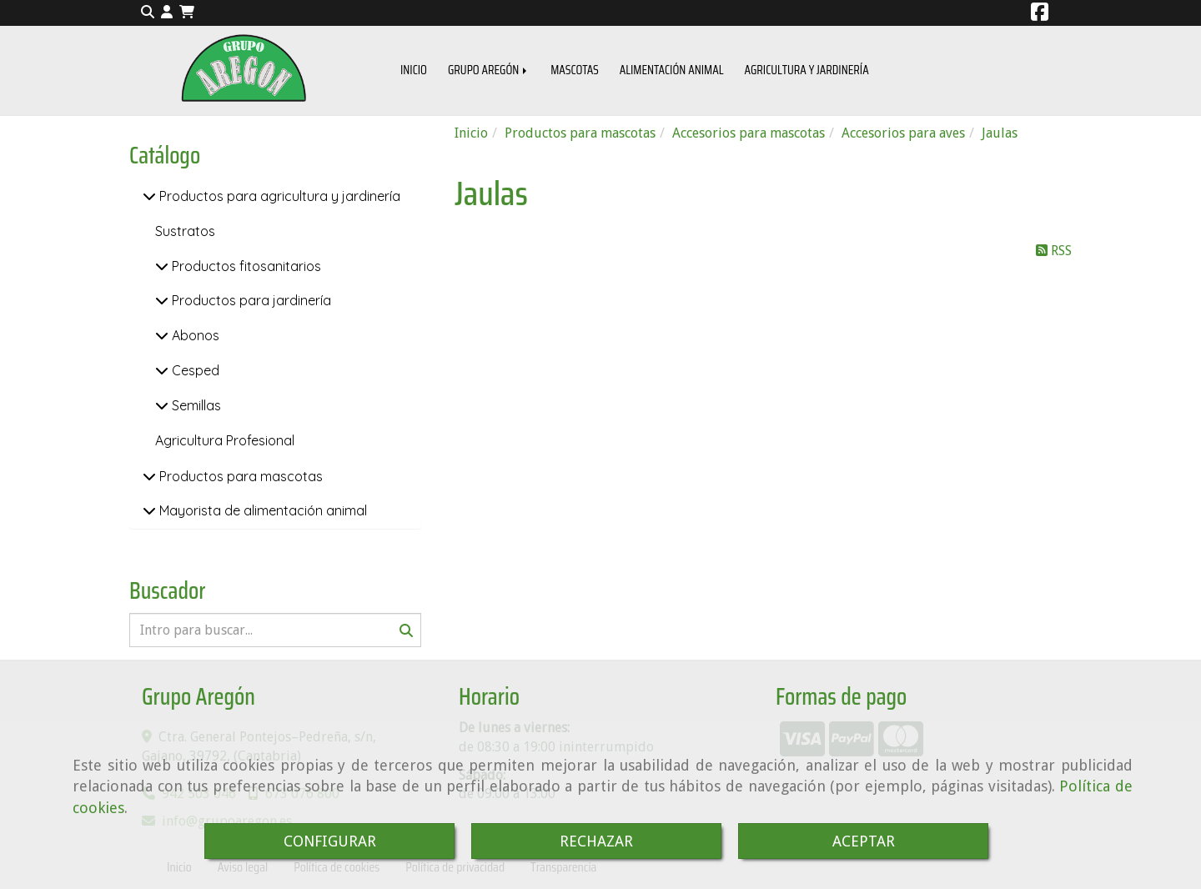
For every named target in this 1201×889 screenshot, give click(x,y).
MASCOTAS (574, 70)
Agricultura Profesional (224, 440)
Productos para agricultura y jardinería (278, 196)
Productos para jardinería (249, 300)
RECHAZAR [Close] (596, 841)
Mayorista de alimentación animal (261, 510)
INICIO (413, 70)
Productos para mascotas (239, 476)
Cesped (193, 370)
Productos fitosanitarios (244, 266)
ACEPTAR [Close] (863, 841)
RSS (1054, 251)
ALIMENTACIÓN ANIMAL (672, 70)
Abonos (193, 335)
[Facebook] (1039, 15)
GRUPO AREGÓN (489, 70)
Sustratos (185, 231)
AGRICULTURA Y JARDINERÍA (806, 70)
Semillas (194, 405)
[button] (167, 13)
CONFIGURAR (330, 841)
